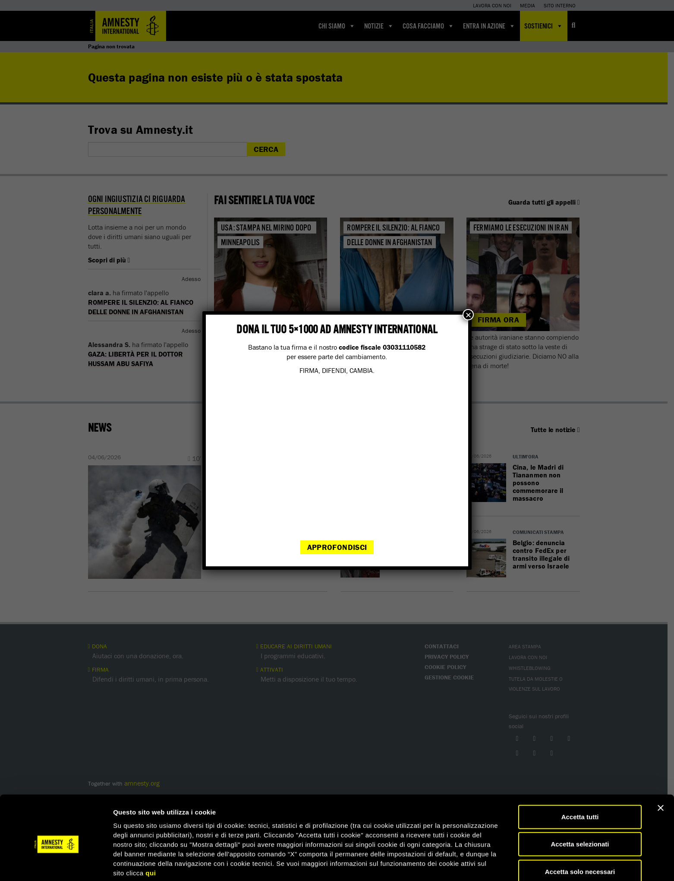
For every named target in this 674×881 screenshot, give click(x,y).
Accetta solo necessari (580, 835)
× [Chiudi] (468, 314)
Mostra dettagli (454, 864)
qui (150, 836)
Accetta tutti (580, 780)
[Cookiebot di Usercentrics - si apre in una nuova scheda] (56, 864)
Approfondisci (337, 547)
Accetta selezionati (580, 808)
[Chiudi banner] (661, 771)
